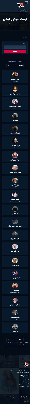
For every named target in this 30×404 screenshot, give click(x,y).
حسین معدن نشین (15, 106)
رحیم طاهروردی (15, 239)
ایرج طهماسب (15, 251)
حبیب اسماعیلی (15, 317)
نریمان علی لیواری (15, 94)
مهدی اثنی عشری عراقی (15, 226)
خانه (20, 23)
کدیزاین (14, 398)
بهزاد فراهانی (15, 185)
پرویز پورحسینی (15, 146)
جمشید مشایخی (15, 305)
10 (23, 344)
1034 (16, 344)
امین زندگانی (15, 290)
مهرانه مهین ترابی (15, 160)
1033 (20, 344)
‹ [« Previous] (17, 343)
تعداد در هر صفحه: (15, 337)
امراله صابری (15, 265)
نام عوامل (24, 44)
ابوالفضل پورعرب (15, 278)
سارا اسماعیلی (15, 79)
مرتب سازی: (15, 63)
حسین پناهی (15, 199)
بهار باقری (15, 120)
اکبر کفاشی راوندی (15, 133)
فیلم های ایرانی (25, 380)
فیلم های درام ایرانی (24, 386)
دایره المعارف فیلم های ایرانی (14, 396)
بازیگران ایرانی (26, 382)
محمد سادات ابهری (15, 172)
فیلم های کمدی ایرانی (24, 384)
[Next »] (13, 344)
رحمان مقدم (15, 331)
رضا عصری (15, 213)
